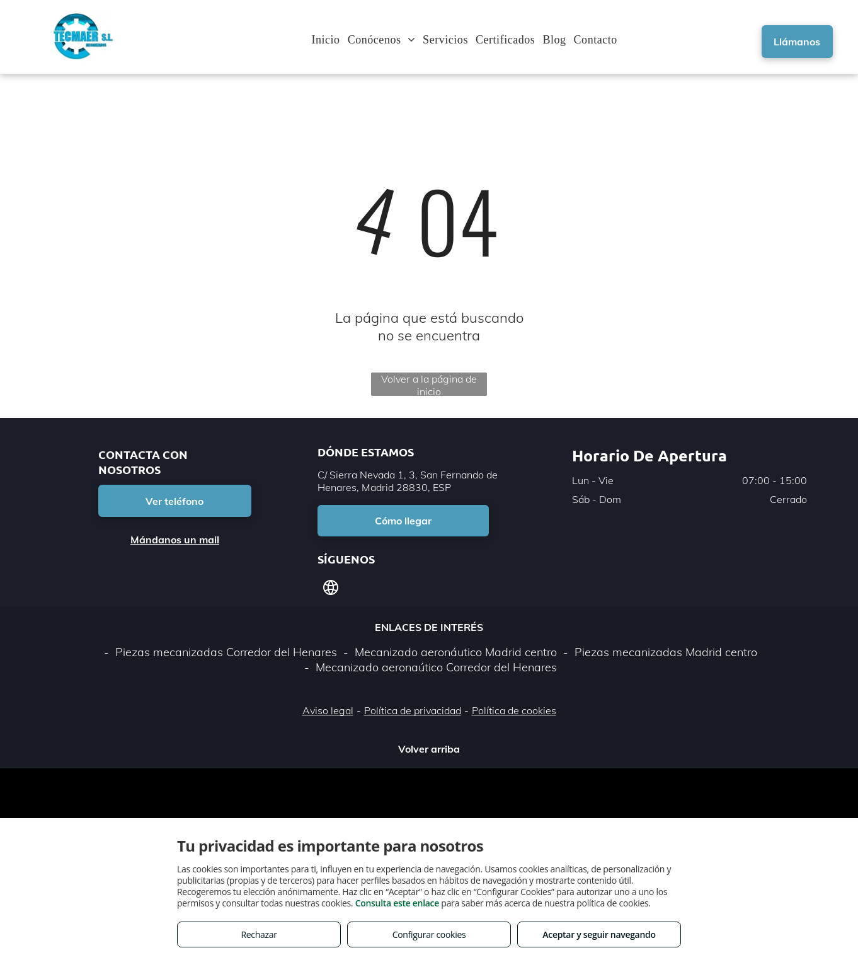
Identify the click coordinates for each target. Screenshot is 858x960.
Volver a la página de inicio (429, 384)
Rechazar (259, 934)
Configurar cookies (429, 934)
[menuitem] (329, 40)
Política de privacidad (412, 710)
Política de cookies (514, 710)
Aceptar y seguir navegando (598, 934)
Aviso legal (327, 710)
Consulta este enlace (397, 903)
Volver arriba (429, 749)
